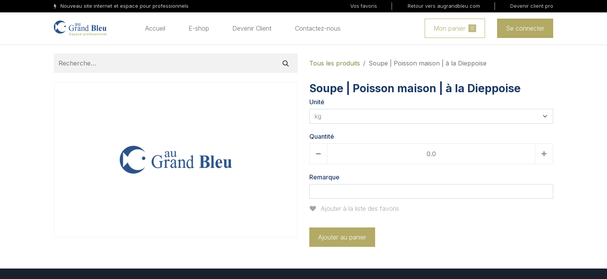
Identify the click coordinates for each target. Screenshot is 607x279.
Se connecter (525, 28)
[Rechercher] (286, 63)
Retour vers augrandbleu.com (444, 6)
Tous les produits (334, 63)
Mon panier (455, 28)
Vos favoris (363, 6)
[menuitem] (155, 28)
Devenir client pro (531, 6)
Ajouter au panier (342, 237)
